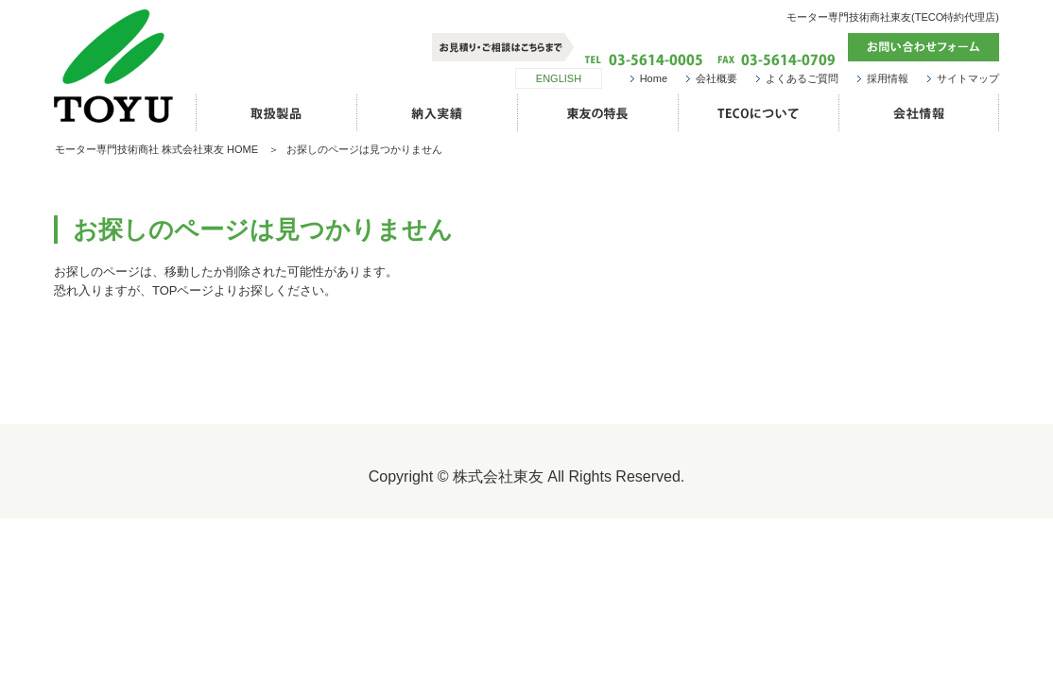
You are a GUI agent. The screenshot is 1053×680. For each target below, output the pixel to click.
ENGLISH (558, 78)
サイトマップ (968, 78)
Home (653, 78)
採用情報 (887, 78)
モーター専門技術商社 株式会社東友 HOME (156, 149)
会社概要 (716, 78)
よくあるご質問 (802, 78)
